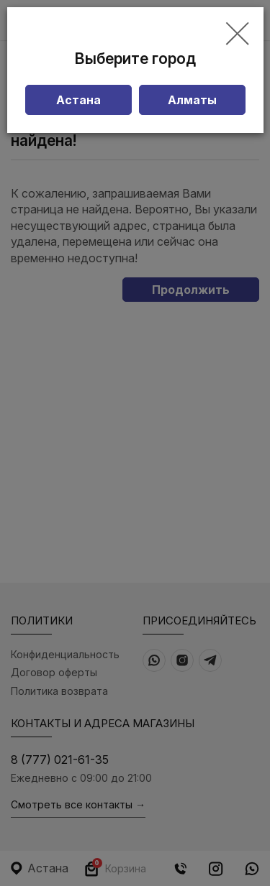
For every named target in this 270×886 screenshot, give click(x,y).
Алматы (192, 100)
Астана (78, 100)
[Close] (237, 34)
